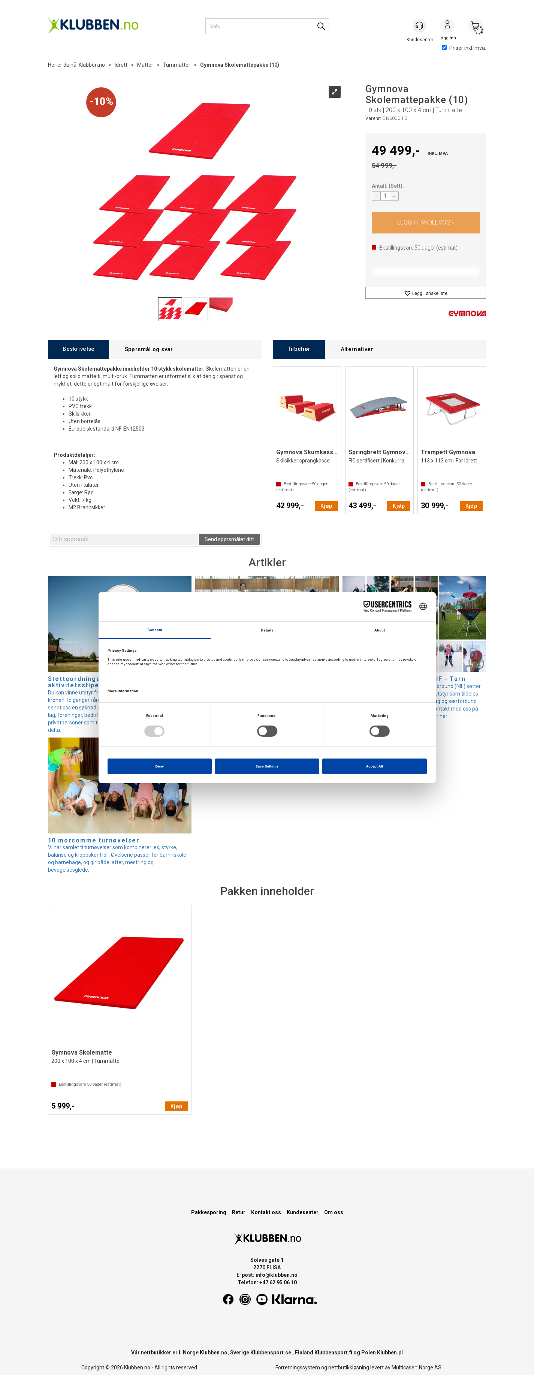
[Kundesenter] (419, 25)
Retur (238, 1212)
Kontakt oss (266, 1212)
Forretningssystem (297, 1368)
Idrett (121, 65)
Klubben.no (92, 65)
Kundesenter (303, 1212)
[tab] (78, 349)
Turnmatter (176, 65)
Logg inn (447, 26)
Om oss (333, 1212)
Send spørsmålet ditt (229, 539)
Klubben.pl (390, 1353)
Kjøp (426, 222)
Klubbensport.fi (333, 1353)
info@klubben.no (277, 1275)
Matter (145, 65)
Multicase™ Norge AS (416, 1368)
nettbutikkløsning (348, 1368)
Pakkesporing (208, 1212)
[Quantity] (385, 196)
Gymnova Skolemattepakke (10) (239, 65)
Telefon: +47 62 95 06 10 (267, 1282)
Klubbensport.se (270, 1353)
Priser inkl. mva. (464, 48)
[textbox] (123, 539)
